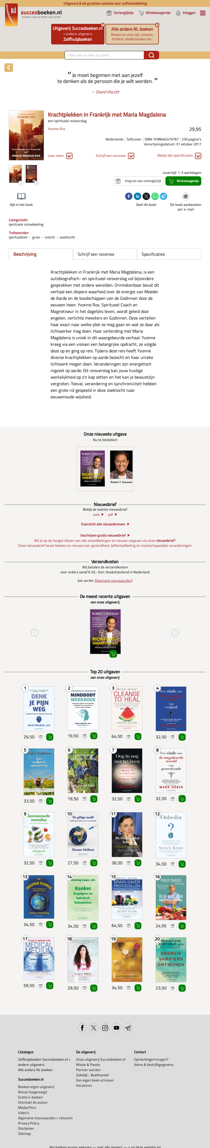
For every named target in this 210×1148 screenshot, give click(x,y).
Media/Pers (27, 1107)
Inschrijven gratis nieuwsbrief (103, 535)
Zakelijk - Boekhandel (92, 1075)
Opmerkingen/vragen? (151, 1059)
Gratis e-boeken (30, 1097)
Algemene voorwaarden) (113, 580)
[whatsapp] (155, 196)
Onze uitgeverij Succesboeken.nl (101, 1059)
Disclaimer (26, 1128)
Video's (23, 1112)
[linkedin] (137, 196)
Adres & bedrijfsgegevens (153, 1064)
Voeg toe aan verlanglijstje (40, 737)
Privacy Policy (28, 1123)
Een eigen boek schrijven (95, 1080)
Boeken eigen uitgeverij (36, 1086)
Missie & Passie (88, 1064)
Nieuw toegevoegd (32, 1092)
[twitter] (146, 196)
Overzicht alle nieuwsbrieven (103, 524)
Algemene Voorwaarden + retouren (45, 1118)
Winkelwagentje (49, 737)
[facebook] (129, 196)
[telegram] (163, 196)
